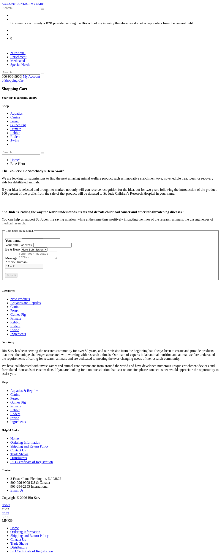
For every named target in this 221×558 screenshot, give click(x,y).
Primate (15, 129)
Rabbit (15, 133)
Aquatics (16, 113)
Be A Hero (12, 249)
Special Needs (20, 64)
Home (14, 160)
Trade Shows (19, 455)
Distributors (18, 459)
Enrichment (18, 57)
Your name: (13, 240)
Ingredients (18, 335)
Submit (11, 276)
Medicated (17, 61)
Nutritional (17, 53)
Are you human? (16, 263)
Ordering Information (25, 444)
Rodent (15, 137)
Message (11, 259)
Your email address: (19, 245)
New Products (20, 300)
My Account (31, 76)
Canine (15, 117)
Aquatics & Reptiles (24, 392)
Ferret (14, 121)
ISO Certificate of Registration (31, 463)
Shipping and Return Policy (29, 447)
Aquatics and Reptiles (25, 304)
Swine (14, 140)
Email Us (16, 491)
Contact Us (18, 451)
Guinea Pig (18, 125)
